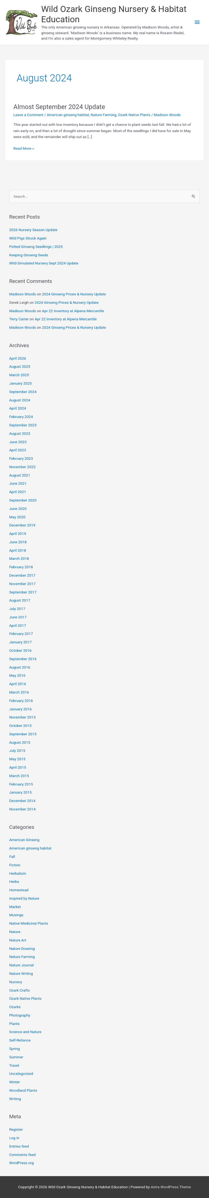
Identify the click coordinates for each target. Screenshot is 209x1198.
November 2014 (22, 809)
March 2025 (19, 375)
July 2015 (17, 750)
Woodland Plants (23, 1090)
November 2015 (22, 717)
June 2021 (18, 483)
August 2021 (19, 475)
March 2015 (19, 776)
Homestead (19, 890)
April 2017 (17, 625)
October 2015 (20, 725)
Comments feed (22, 1154)
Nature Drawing (22, 948)
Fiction (14, 865)
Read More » (23, 148)
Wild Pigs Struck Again (28, 238)
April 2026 (17, 358)
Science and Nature (25, 1032)
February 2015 (21, 784)
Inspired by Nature (24, 898)
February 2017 (21, 633)
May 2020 (17, 517)
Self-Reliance (20, 1040)
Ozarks (15, 1007)
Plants (14, 1023)
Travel (14, 1065)
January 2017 (20, 642)
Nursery (15, 982)
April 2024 (17, 408)
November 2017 (22, 584)
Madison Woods (22, 294)
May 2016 (17, 675)
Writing (15, 1099)
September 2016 (22, 659)
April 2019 (17, 533)
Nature (14, 931)
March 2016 (19, 692)
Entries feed (19, 1146)
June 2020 (18, 508)
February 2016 (21, 700)
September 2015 (22, 734)
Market (15, 907)
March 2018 (19, 558)
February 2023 (21, 458)
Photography (19, 1015)
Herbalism (17, 873)
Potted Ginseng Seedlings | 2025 (36, 246)
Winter (14, 1082)
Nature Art (17, 940)
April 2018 (17, 550)
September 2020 (22, 500)
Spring (14, 1048)
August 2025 (19, 366)
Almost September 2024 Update (59, 107)
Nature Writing (21, 973)
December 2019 (22, 525)
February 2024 (21, 416)
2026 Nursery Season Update (33, 230)
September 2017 (22, 592)
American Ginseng (24, 840)
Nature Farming (103, 115)
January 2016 (20, 709)
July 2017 (17, 608)
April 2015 (17, 767)
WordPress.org (21, 1163)
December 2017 (22, 575)
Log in (14, 1138)
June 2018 (18, 542)
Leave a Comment (28, 115)
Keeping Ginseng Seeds (28, 255)
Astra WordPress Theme (171, 1187)
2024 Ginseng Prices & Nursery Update (74, 294)
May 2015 (17, 759)
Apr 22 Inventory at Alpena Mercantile (73, 311)
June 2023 (18, 442)
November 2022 (22, 467)
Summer (16, 1057)
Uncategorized (21, 1073)
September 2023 (22, 425)
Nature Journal (21, 965)
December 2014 (22, 800)
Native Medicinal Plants (28, 923)
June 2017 (18, 617)
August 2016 (19, 667)
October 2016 (20, 650)
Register (16, 1129)
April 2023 (17, 450)
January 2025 (20, 383)
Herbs (14, 881)
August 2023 (19, 433)
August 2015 (19, 742)
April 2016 (17, 684)
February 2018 (21, 567)
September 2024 (22, 391)
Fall (12, 856)
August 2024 (19, 400)
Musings (16, 915)
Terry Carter (19, 319)
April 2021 (17, 492)
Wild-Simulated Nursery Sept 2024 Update (43, 263)
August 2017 (19, 600)
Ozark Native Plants (134, 115)
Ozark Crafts (19, 990)
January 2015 (20, 792)
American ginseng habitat (68, 115)
